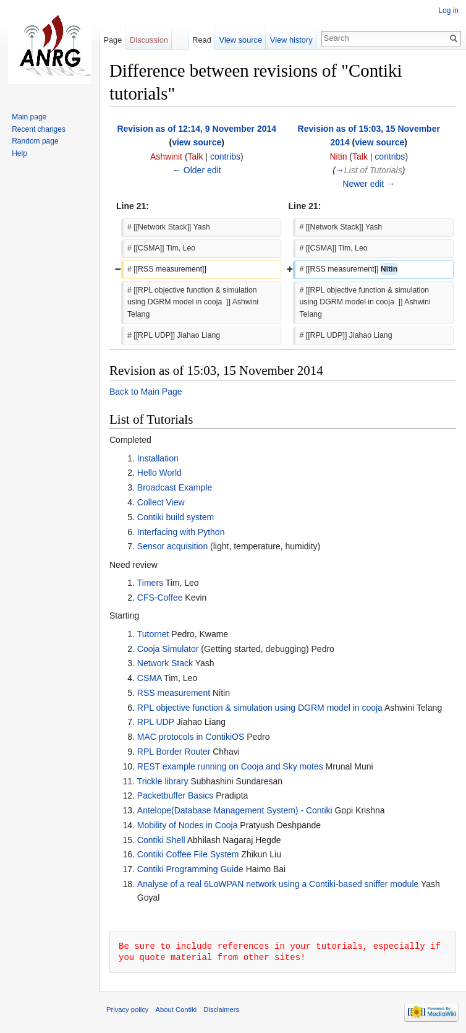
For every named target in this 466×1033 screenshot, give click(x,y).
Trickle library (163, 781)
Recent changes (39, 129)
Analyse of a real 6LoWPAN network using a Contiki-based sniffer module (278, 884)
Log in (448, 10)
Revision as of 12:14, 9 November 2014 (196, 129)
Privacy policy (127, 1009)
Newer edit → (368, 184)
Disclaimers (221, 1009)
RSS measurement (173, 693)
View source (240, 40)
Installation (158, 458)
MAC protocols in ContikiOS (191, 737)
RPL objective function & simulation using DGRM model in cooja (260, 708)
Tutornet (153, 634)
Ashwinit (166, 156)
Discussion (149, 40)
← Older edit (196, 170)
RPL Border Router (174, 752)
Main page (29, 117)
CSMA (149, 678)
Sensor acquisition (172, 546)
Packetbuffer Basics (175, 795)
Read (201, 40)
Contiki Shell (161, 840)
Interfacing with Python (181, 532)
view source (196, 142)
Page (112, 40)
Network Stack (165, 663)
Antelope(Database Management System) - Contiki (235, 810)
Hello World (159, 473)
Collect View (161, 502)
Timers (150, 583)
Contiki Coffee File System (188, 854)
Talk (195, 156)
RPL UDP (155, 722)
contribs (225, 156)
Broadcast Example (174, 487)
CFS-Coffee (160, 597)
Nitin (338, 156)
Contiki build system (175, 517)
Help (19, 153)
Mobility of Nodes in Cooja (187, 825)
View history (291, 40)
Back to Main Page (145, 391)
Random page (35, 141)
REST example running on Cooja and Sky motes (230, 766)
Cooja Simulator (168, 649)
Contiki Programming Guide (190, 869)
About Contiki (176, 1009)
